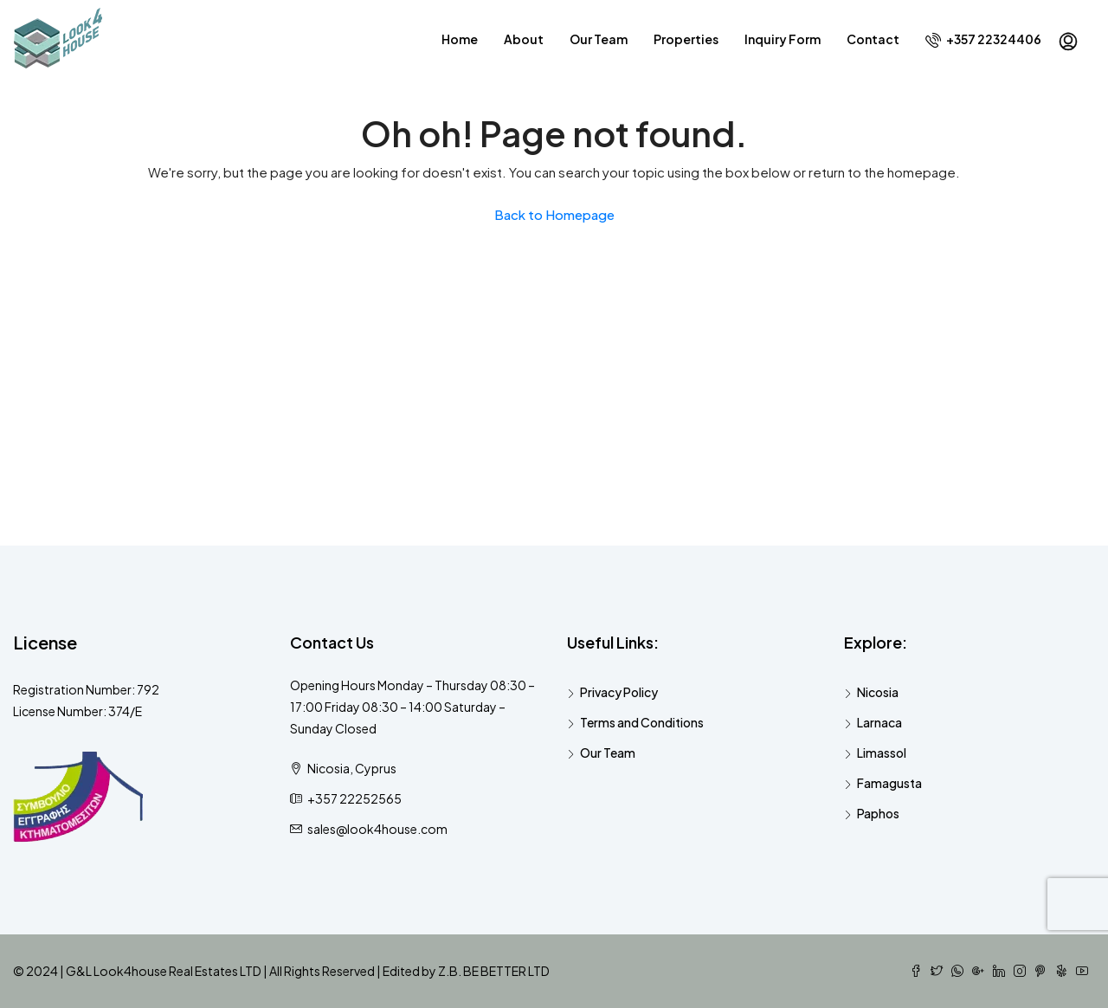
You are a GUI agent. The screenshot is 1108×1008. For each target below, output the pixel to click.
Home (459, 39)
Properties (686, 39)
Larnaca (879, 722)
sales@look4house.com (377, 829)
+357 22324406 (983, 39)
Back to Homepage (554, 214)
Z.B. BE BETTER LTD (494, 971)
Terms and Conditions (642, 722)
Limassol (881, 752)
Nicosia (878, 692)
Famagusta (889, 783)
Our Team (599, 39)
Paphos (878, 813)
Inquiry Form (782, 39)
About (524, 39)
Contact (873, 39)
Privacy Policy (619, 692)
